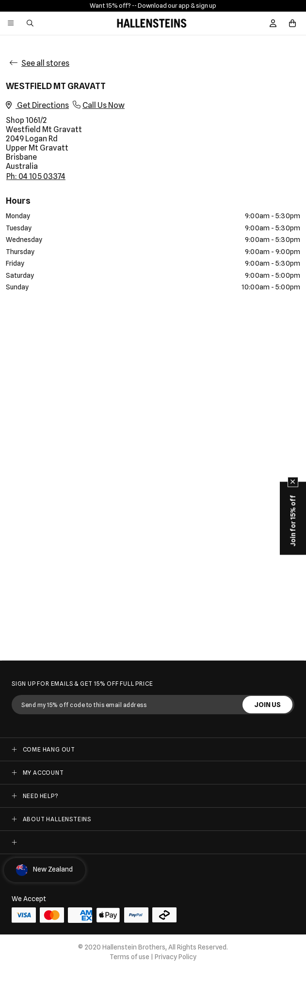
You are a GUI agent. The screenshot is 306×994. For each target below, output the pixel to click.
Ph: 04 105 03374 (35, 176)
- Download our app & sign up (175, 5)
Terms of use (129, 957)
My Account (43, 772)
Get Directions (37, 105)
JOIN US (267, 704)
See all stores (45, 63)
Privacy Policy (175, 957)
